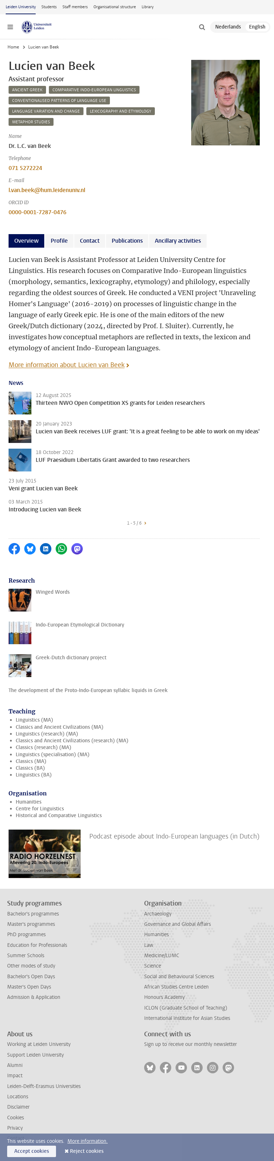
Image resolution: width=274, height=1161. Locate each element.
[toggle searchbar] (202, 27)
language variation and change (46, 111)
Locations (17, 1096)
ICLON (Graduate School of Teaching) (185, 1008)
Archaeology (158, 913)
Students (49, 7)
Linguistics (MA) (34, 720)
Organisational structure (114, 7)
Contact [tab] (90, 240)
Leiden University (21, 7)
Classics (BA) (30, 768)
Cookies (15, 1117)
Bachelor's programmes (33, 913)
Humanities (28, 802)
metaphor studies (31, 122)
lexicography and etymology (120, 111)
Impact (14, 1075)
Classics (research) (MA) (43, 747)
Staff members (75, 7)
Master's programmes (31, 924)
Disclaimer (18, 1107)
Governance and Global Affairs (177, 924)
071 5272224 (25, 168)
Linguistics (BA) (34, 775)
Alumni (14, 1065)
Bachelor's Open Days (31, 976)
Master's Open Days (29, 987)
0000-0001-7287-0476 (37, 212)
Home (13, 47)
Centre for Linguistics (40, 808)
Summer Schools (25, 955)
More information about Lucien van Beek (67, 365)
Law (148, 945)
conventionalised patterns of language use (59, 100)
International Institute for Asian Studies (187, 1018)
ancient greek (27, 90)
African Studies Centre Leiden (176, 987)
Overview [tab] (26, 240)
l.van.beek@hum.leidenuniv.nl (47, 190)
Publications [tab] (127, 240)
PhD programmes (26, 934)
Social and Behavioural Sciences (179, 976)
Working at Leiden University (39, 1044)
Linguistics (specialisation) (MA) (53, 754)
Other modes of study (31, 966)
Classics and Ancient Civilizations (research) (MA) (72, 740)
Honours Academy (164, 997)
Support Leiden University (35, 1055)
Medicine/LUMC (161, 955)
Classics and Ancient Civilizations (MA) (59, 727)
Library (147, 7)
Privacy (15, 1128)
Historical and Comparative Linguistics (59, 815)
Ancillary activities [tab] (178, 240)
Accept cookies (31, 1151)
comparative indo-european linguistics (94, 90)
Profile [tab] (59, 240)
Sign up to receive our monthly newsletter (190, 1044)
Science (152, 966)
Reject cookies (86, 1151)
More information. (87, 1141)
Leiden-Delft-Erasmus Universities (44, 1086)
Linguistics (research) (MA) (47, 734)
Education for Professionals (37, 945)
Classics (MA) (31, 761)
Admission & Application (33, 997)
